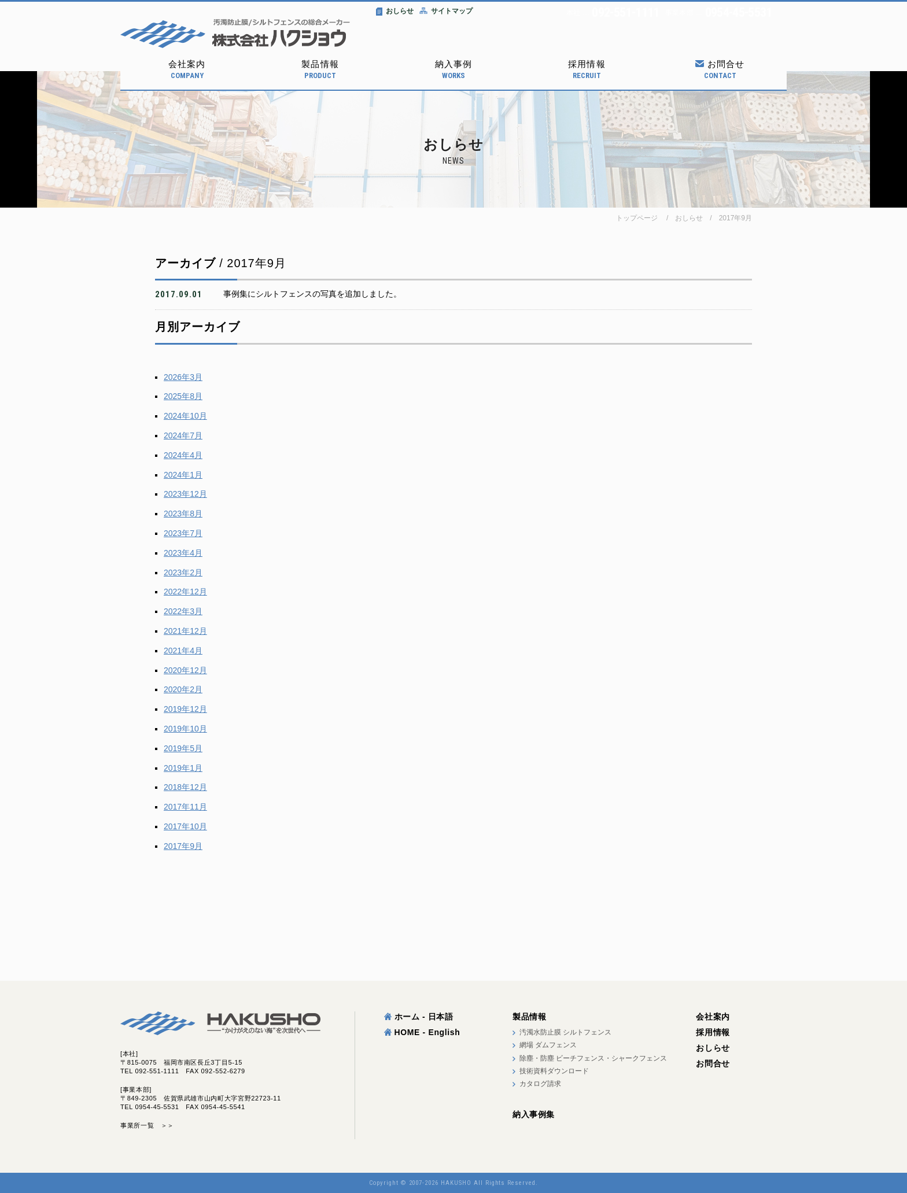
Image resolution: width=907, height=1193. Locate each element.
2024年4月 (183, 455)
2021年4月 (183, 650)
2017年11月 (185, 806)
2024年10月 (185, 415)
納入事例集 (534, 1114)
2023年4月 (183, 552)
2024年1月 (183, 474)
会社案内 (186, 69)
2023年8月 (183, 513)
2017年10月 (185, 826)
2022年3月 (183, 611)
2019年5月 (183, 748)
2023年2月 (183, 572)
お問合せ (720, 69)
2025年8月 (183, 396)
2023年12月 (185, 493)
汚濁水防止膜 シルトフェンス (565, 1032)
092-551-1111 (625, 12)
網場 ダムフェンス (548, 1045)
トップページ (637, 218)
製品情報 (319, 69)
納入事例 (453, 69)
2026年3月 (183, 377)
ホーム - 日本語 (419, 1016)
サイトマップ (446, 11)
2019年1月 (183, 768)
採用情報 (586, 69)
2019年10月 (185, 728)
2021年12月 (185, 631)
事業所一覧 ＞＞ (147, 1125)
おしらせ (395, 11)
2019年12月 (185, 709)
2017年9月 (735, 218)
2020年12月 (185, 670)
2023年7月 (183, 533)
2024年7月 (183, 435)
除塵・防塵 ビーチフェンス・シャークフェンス (593, 1058)
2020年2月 (183, 689)
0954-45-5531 (738, 12)
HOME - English (422, 1032)
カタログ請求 (540, 1084)
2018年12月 (185, 787)
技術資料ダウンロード (554, 1071)
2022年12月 (185, 591)
